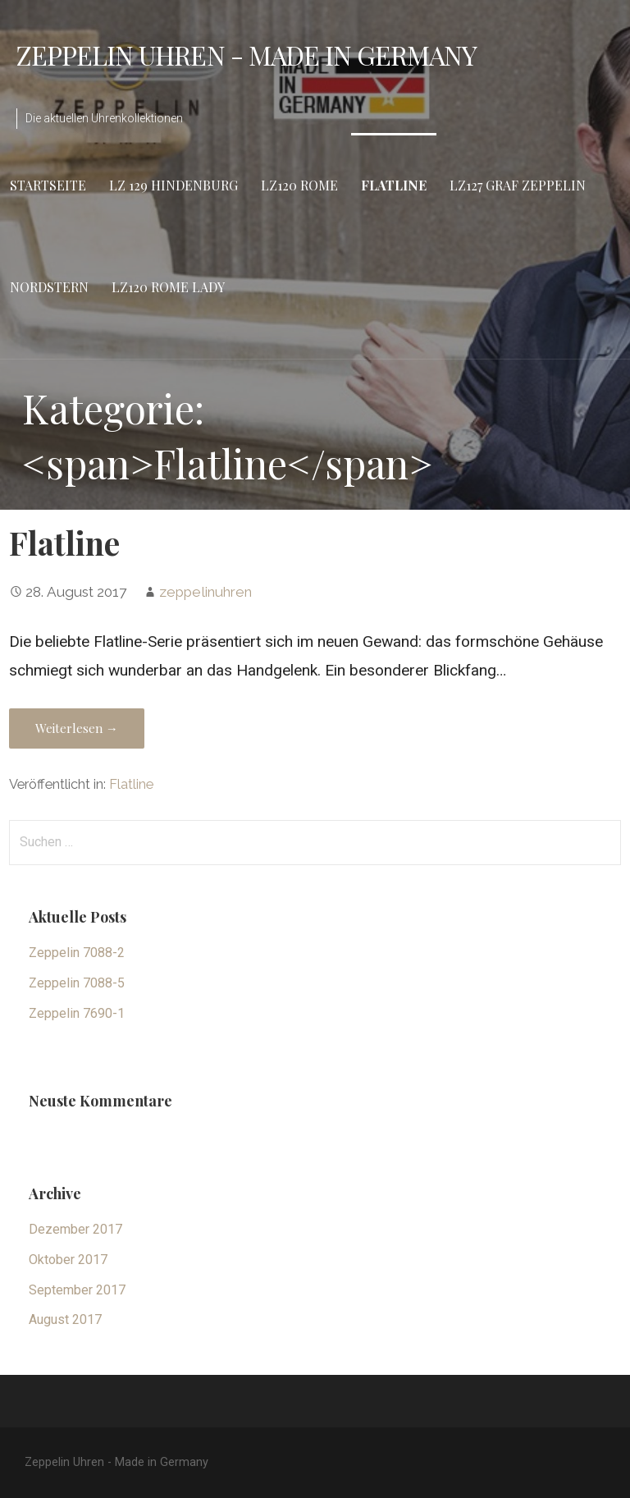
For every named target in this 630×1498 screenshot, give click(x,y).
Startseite (48, 185)
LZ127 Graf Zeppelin (518, 185)
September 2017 (77, 1290)
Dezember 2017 (75, 1229)
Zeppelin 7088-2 (77, 952)
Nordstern (49, 286)
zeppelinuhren (205, 592)
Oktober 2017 (68, 1259)
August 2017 (65, 1319)
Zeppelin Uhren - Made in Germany (246, 54)
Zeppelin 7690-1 (77, 1013)
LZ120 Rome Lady (168, 286)
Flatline (394, 185)
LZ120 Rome (299, 185)
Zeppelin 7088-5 (77, 983)
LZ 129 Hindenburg (173, 185)
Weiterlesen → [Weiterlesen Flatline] (76, 728)
